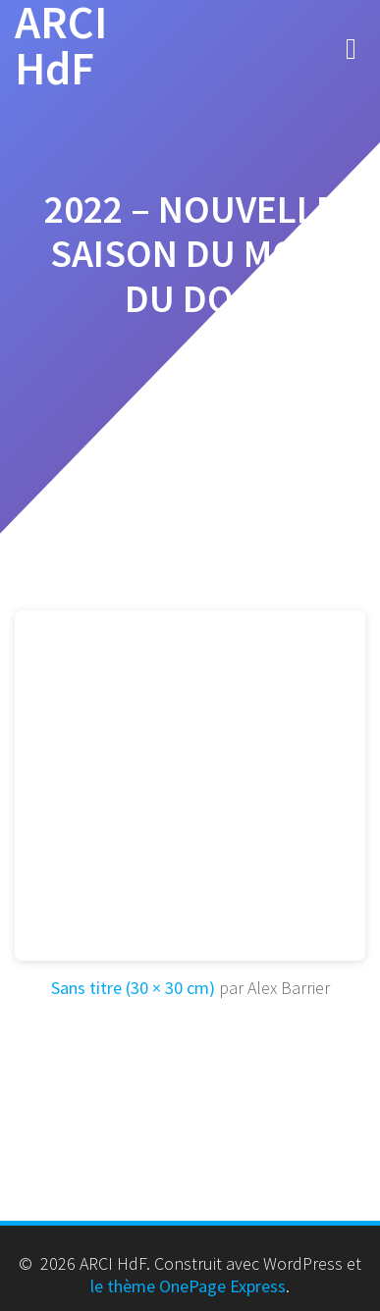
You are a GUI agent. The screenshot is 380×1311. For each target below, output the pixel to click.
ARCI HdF (61, 46)
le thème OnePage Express (188, 1286)
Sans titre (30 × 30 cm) (133, 987)
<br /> (190, 785)
